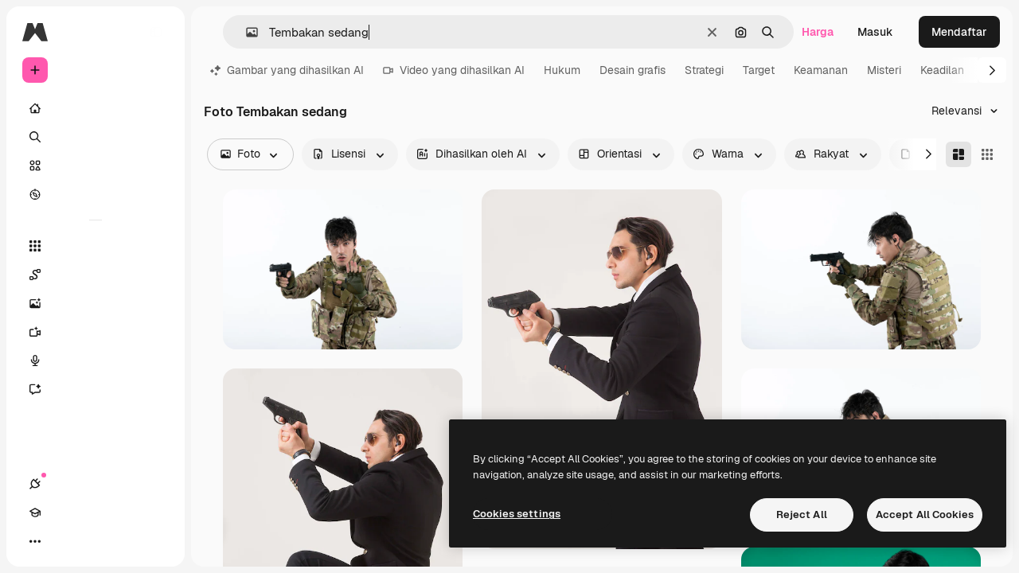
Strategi (704, 70)
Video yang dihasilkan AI (454, 70)
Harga (818, 32)
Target (759, 70)
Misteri (884, 70)
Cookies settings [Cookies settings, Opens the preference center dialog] (516, 513)
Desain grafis (632, 70)
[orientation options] (621, 154)
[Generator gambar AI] (95, 303)
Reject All (801, 514)
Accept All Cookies (925, 514)
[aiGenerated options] (483, 154)
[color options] (729, 154)
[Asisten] (95, 389)
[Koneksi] (35, 541)
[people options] (832, 154)
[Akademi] (63, 541)
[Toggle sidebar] (156, 32)
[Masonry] (958, 154)
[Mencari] (95, 137)
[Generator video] (95, 332)
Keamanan (821, 70)
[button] (245, 32)
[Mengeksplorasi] (95, 194)
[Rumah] (95, 108)
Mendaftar (959, 32)
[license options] (350, 154)
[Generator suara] (95, 360)
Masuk (875, 32)
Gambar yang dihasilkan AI (287, 70)
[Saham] (95, 165)
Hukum (562, 70)
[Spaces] (95, 274)
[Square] (987, 154)
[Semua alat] (95, 246)
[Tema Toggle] (92, 541)
